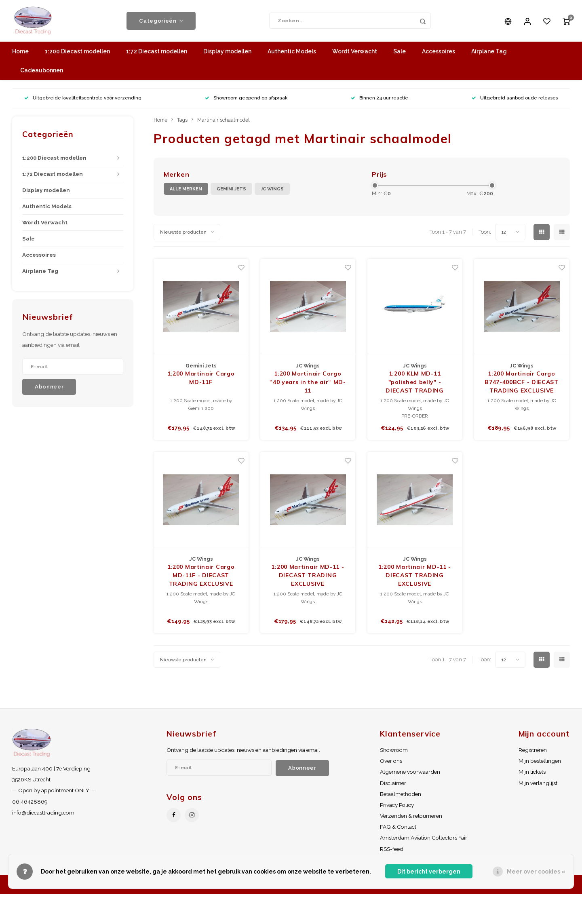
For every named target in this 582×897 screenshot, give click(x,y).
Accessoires (438, 54)
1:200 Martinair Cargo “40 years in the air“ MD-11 (308, 385)
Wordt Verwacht (354, 54)
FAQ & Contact (398, 829)
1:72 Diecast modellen (156, 54)
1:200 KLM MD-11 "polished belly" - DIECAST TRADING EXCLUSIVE (415, 385)
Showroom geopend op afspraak (246, 101)
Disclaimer (393, 786)
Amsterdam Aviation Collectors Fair (423, 841)
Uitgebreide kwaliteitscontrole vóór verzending (82, 101)
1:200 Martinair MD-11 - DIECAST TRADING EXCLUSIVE (307, 578)
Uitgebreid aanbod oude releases (515, 101)
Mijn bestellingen (540, 764)
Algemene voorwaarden (410, 775)
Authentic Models (292, 54)
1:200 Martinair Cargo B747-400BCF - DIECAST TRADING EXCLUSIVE (522, 385)
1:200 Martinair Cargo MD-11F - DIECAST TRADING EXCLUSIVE (201, 578)
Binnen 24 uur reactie (379, 101)
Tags (182, 123)
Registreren (533, 752)
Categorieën (161, 22)
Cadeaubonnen (41, 73)
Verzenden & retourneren (411, 818)
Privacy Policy (397, 807)
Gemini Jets (231, 191)
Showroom (394, 752)
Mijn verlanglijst (538, 786)
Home (20, 54)
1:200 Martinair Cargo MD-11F (201, 380)
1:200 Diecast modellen (77, 54)
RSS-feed (391, 851)
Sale (399, 54)
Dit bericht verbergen (428, 871)
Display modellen (227, 54)
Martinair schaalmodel (223, 123)
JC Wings (272, 191)
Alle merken (186, 191)
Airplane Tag (489, 54)
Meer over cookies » (536, 871)
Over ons (391, 764)
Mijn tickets (532, 775)
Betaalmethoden (400, 797)
